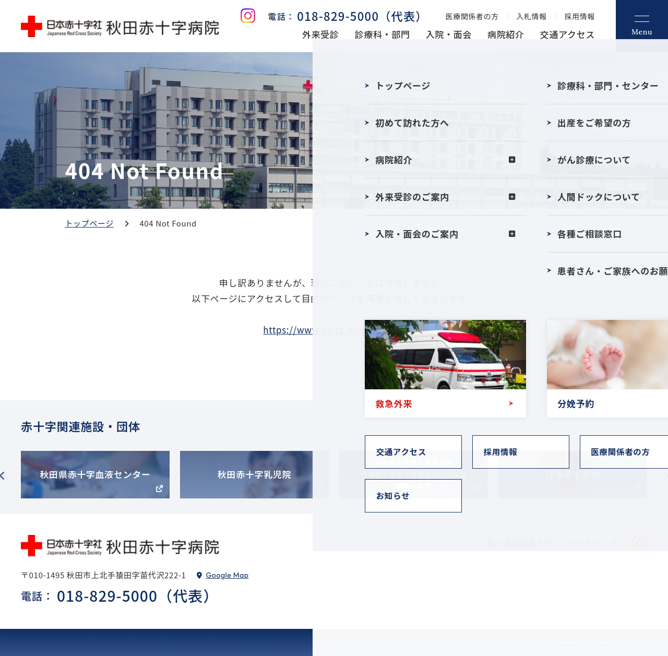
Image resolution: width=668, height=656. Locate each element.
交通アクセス (567, 34)
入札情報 (532, 16)
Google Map (227, 575)
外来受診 (320, 34)
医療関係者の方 (472, 16)
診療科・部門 (382, 34)
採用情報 (580, 16)
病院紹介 (505, 34)
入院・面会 (449, 34)
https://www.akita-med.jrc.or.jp (333, 329)
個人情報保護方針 (520, 543)
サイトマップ (592, 543)
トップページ (89, 223)
